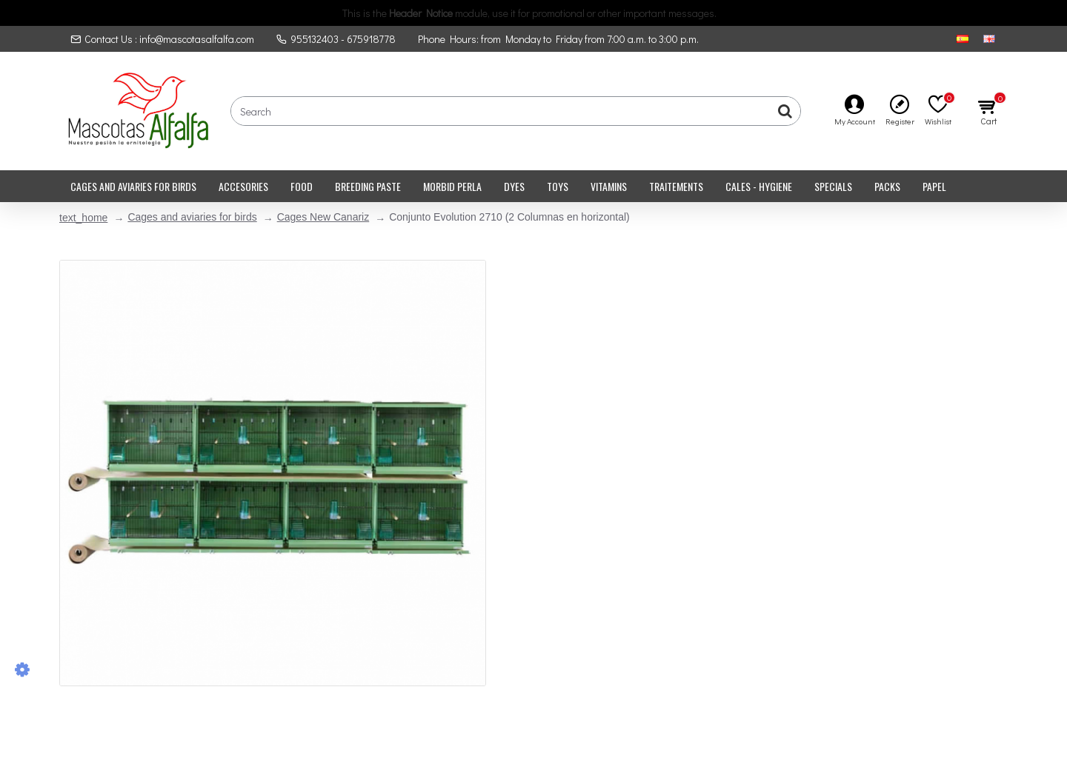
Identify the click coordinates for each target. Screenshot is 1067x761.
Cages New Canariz (323, 217)
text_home (83, 218)
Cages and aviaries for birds (191, 217)
